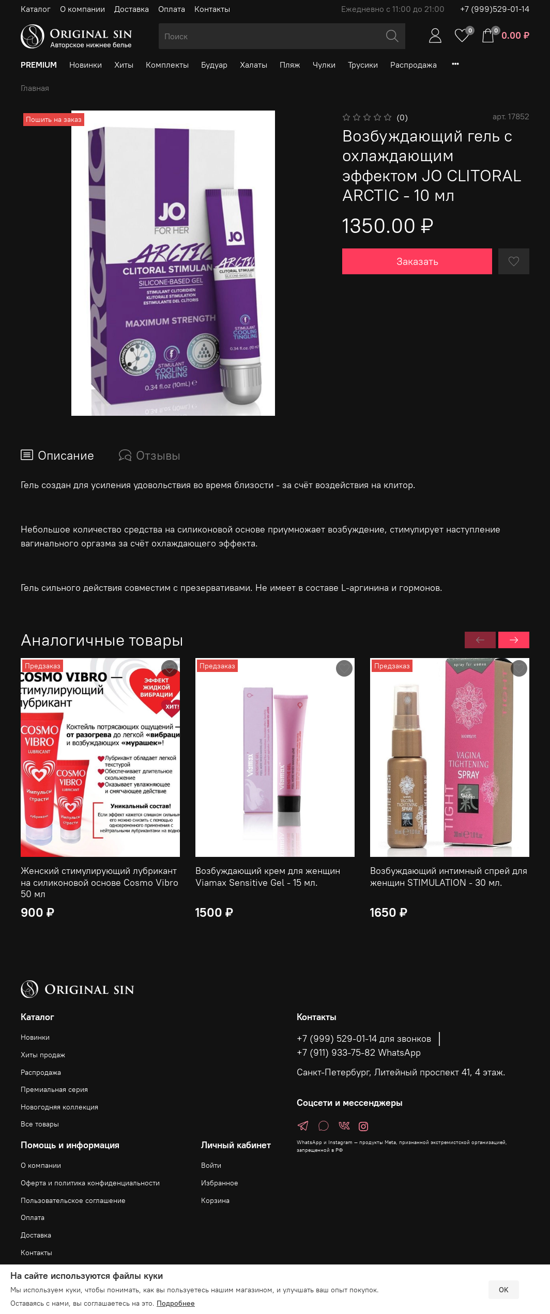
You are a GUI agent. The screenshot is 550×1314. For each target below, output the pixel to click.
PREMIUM (39, 64)
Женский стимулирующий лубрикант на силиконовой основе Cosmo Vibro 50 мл (99, 882)
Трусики (363, 64)
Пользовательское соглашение (73, 1200)
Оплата (171, 9)
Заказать (417, 261)
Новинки (85, 64)
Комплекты (167, 64)
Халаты (253, 64)
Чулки (324, 64)
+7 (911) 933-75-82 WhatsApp (359, 1052)
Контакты (212, 9)
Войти (211, 1165)
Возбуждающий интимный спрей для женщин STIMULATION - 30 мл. (448, 876)
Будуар (214, 64)
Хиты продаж (43, 1054)
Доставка (131, 9)
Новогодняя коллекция (59, 1107)
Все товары (40, 1124)
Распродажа (413, 64)
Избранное (219, 1182)
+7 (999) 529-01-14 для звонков (364, 1038)
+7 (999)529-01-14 (494, 9)
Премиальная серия (54, 1089)
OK (504, 1289)
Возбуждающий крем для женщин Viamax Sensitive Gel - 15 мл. (267, 876)
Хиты (123, 64)
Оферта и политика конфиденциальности (90, 1182)
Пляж (290, 64)
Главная (35, 88)
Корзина (215, 1200)
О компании (82, 9)
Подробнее (176, 1303)
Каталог (36, 9)
